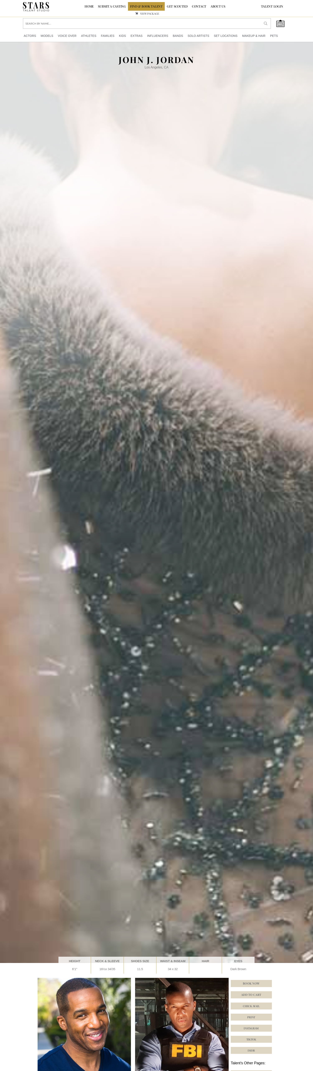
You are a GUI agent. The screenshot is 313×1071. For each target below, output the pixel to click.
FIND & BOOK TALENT (146, 6)
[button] (251, 1028)
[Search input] (142, 23)
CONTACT (199, 6)
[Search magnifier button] (266, 23)
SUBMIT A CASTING (112, 6)
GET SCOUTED (177, 6)
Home (89, 6)
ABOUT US (217, 6)
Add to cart (251, 995)
